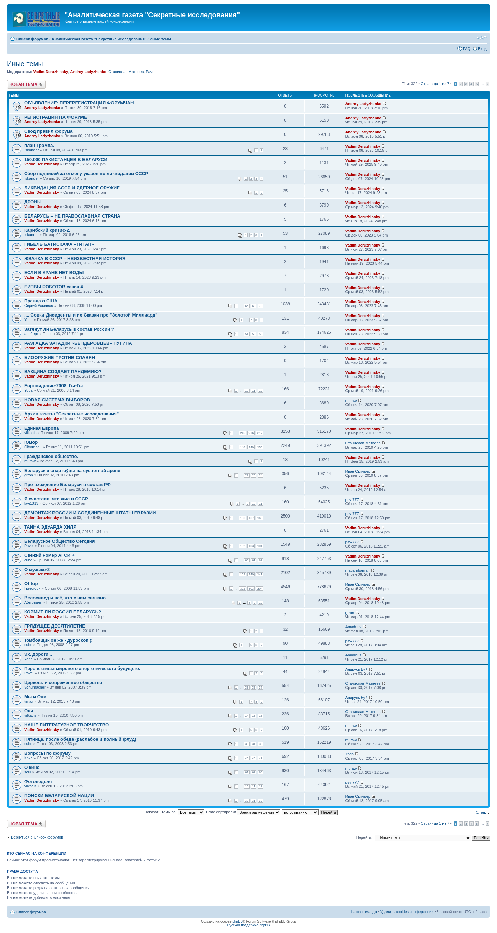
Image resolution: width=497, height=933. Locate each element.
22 (246, 475)
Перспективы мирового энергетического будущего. (82, 668)
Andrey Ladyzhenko (88, 72)
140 (251, 574)
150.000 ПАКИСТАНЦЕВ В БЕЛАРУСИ (65, 159)
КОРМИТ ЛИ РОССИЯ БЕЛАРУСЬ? (62, 611)
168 (259, 518)
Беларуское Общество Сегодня (59, 541)
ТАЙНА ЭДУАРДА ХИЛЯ (50, 527)
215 (242, 433)
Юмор (31, 442)
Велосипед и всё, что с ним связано (65, 597)
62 (260, 560)
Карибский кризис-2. (47, 230)
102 (242, 546)
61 (253, 560)
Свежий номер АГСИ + (49, 555)
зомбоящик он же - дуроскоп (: (58, 640)
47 (260, 758)
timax (28, 701)
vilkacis (30, 433)
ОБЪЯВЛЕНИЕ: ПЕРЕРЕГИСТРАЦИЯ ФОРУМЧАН (79, 103)
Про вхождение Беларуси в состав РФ (67, 484)
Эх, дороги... (38, 654)
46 (253, 758)
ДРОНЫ (33, 201)
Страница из (435, 84)
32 (260, 800)
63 (260, 772)
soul (27, 772)
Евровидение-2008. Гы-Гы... (55, 385)
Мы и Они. (36, 696)
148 (242, 447)
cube (28, 560)
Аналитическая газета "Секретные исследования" (99, 39)
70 (260, 306)
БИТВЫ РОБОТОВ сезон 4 (53, 286)
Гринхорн (32, 588)
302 (242, 588)
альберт (31, 334)
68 (246, 306)
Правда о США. (41, 300)
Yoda (28, 320)
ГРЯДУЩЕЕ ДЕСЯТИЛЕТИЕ (54, 626)
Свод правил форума (48, 131)
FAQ (466, 49)
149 (251, 447)
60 (246, 560)
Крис (28, 758)
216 (251, 433)
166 (242, 518)
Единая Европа (41, 428)
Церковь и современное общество (63, 682)
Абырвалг (32, 602)
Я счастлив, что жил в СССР (56, 498)
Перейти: (364, 837)
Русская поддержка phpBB (248, 925)
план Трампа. (39, 145)
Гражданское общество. (51, 456)
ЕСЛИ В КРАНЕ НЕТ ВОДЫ (54, 272)
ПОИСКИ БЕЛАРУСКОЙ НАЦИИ (59, 795)
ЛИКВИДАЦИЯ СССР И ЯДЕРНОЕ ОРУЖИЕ (72, 187)
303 (251, 588)
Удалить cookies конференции (407, 912)
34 (253, 744)
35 (246, 687)
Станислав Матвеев (126, 72)
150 (259, 447)
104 (259, 546)
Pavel (150, 72)
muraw (351, 401)
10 (246, 390)
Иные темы (160, 39)
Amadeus (353, 627)
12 (260, 390)
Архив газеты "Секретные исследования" (71, 414)
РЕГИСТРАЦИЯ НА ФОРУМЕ (55, 117)
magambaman (357, 570)
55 (253, 334)
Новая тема (26, 84)
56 (260, 334)
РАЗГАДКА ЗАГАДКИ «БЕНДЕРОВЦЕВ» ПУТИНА (78, 343)
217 (259, 433)
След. (481, 812)
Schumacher (35, 687)
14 (246, 716)
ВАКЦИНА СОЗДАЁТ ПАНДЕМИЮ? (62, 371)
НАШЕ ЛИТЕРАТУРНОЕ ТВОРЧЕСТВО (66, 725)
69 (253, 306)
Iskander (31, 150)
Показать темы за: (174, 812)
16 (260, 716)
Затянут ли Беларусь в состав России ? (69, 329)
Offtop (31, 583)
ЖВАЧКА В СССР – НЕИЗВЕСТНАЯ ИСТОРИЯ (74, 258)
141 (259, 574)
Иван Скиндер (357, 471)
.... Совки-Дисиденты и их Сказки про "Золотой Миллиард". (91, 315)
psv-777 (352, 500)
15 (253, 716)
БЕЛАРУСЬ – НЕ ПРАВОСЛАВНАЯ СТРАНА (72, 216)
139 (242, 574)
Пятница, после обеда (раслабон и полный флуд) (80, 739)
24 (260, 475)
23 (253, 475)
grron (28, 475)
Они (28, 710)
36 (253, 687)
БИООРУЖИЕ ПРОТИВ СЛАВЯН (59, 357)
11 (253, 390)
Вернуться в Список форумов (37, 837)
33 (246, 744)
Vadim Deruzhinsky (50, 72)
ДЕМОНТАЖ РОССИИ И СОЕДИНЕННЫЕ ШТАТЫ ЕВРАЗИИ (90, 512)
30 (246, 800)
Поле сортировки (243, 812)
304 (259, 588)
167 (251, 518)
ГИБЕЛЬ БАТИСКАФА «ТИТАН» (59, 244)
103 (251, 546)
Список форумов (32, 39)
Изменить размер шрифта (482, 37)
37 (260, 687)
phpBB (237, 921)
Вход (482, 49)
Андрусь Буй (356, 669)
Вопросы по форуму (47, 753)
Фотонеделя (38, 781)
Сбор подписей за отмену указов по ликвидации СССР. (86, 173)
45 (246, 758)
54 (246, 334)
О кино (32, 767)
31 (253, 800)
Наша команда (364, 912)
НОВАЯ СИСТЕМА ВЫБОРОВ (57, 399)
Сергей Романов (38, 305)
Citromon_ (33, 447)
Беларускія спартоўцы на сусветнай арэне (72, 470)
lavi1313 (31, 503)
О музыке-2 (37, 569)
